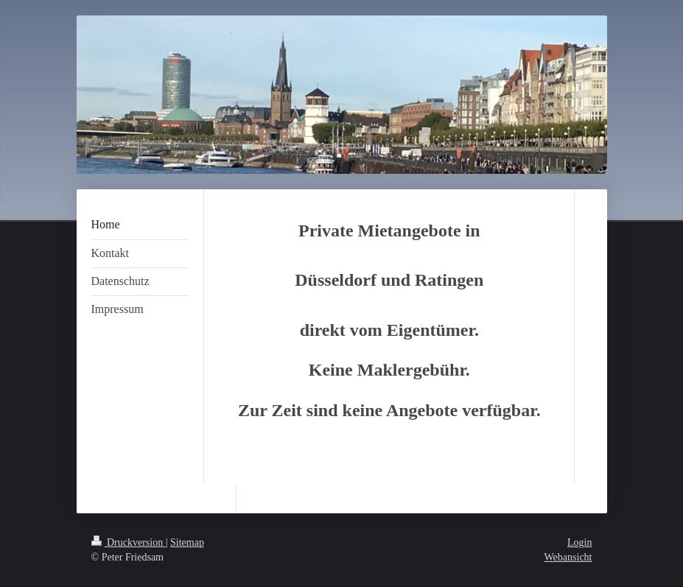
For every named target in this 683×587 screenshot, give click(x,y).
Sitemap (187, 542)
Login (579, 542)
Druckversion (128, 542)
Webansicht (568, 557)
